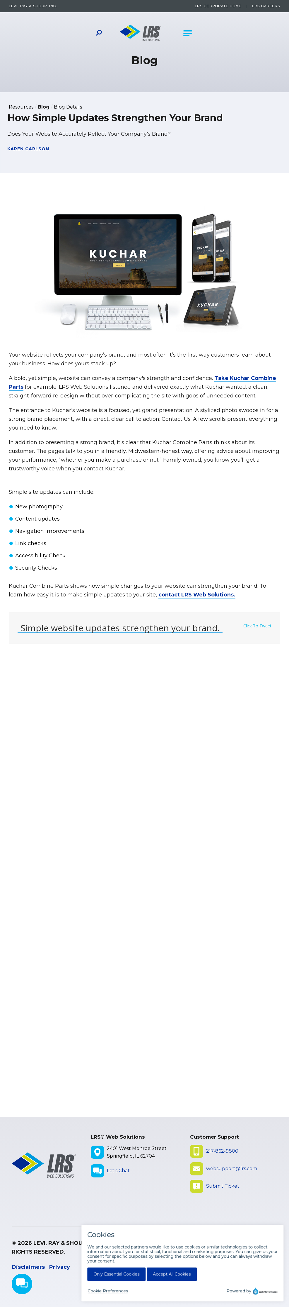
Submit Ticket (222, 1186)
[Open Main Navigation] (187, 33)
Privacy (59, 1267)
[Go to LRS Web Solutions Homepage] (140, 33)
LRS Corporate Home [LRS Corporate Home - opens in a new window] (218, 6)
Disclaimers (28, 1267)
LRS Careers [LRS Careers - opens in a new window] (266, 6)
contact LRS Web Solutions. (196, 594)
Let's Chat (118, 1170)
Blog (43, 107)
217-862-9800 (222, 1151)
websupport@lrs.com (231, 1168)
